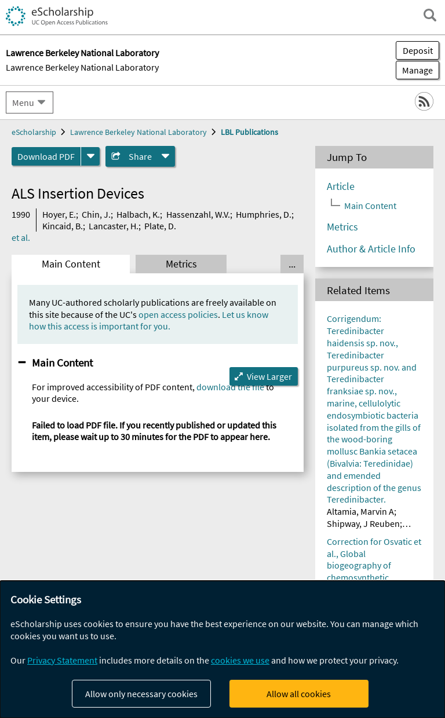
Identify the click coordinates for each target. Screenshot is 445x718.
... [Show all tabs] (292, 264)
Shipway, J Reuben (363, 523)
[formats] (90, 156)
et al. (21, 237)
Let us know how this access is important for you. (148, 320)
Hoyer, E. (59, 214)
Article (341, 186)
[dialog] (222, 649)
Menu (23, 102)
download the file (230, 387)
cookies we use (240, 660)
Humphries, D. (263, 214)
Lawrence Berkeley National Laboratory (82, 67)
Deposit (418, 50)
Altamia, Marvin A (360, 511)
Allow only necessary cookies (141, 693)
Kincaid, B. (62, 226)
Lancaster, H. (113, 226)
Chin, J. (96, 214)
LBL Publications (249, 132)
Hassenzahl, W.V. (198, 214)
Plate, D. (160, 226)
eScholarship (34, 132)
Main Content (71, 264)
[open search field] (430, 15)
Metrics (181, 264)
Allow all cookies (299, 693)
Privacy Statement (62, 660)
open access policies (178, 314)
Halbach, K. (138, 214)
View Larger (269, 376)
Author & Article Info (371, 249)
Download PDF (46, 156)
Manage (414, 70)
